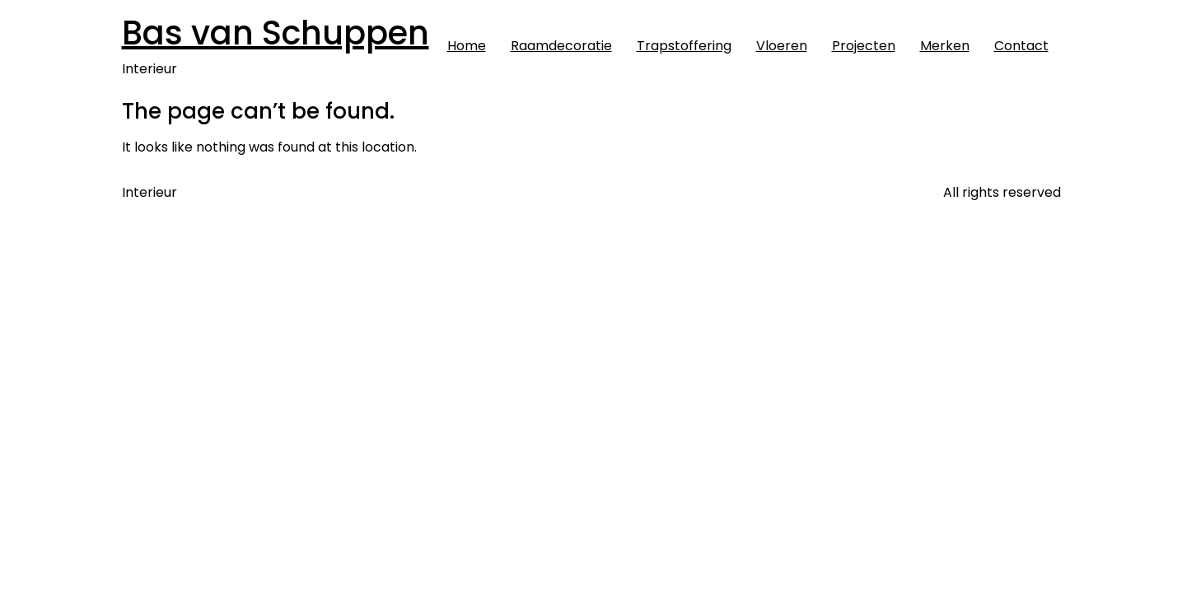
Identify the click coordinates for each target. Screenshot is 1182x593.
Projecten (863, 45)
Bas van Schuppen (275, 33)
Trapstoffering (684, 45)
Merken (944, 45)
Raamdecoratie (561, 45)
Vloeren (781, 45)
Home (466, 45)
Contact (1021, 45)
